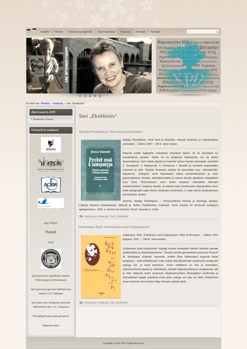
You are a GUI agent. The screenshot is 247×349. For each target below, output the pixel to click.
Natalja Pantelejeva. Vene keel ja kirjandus (111, 131)
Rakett (50, 232)
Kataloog (125, 31)
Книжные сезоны (43, 119)
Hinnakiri (141, 31)
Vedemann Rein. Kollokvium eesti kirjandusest (114, 227)
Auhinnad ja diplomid (80, 31)
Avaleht (45, 31)
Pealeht (45, 103)
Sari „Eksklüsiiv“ (119, 216)
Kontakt (155, 31)
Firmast (58, 31)
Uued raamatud (106, 31)
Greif (51, 242)
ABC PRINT (51, 223)
